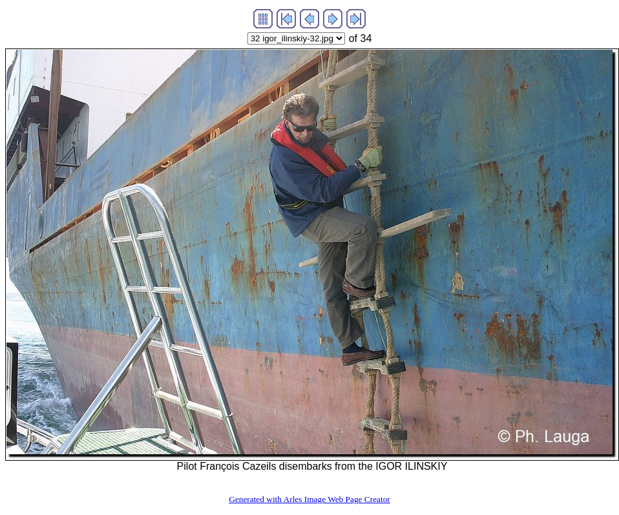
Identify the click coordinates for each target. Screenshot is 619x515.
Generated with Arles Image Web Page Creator (309, 499)
